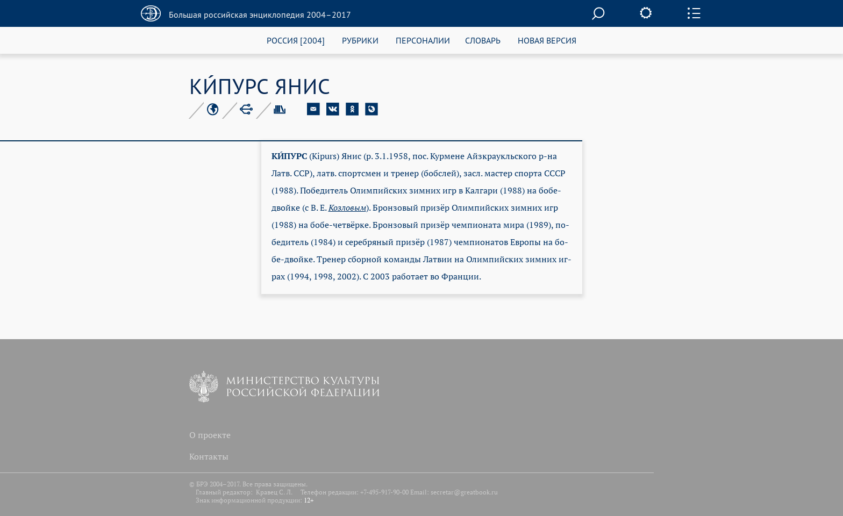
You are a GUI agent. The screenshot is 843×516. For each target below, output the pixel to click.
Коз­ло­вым (347, 207)
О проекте (210, 434)
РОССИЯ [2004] (296, 40)
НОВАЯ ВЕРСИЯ (547, 40)
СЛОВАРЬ (483, 40)
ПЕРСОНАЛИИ (423, 40)
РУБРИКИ (360, 40)
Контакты (208, 456)
